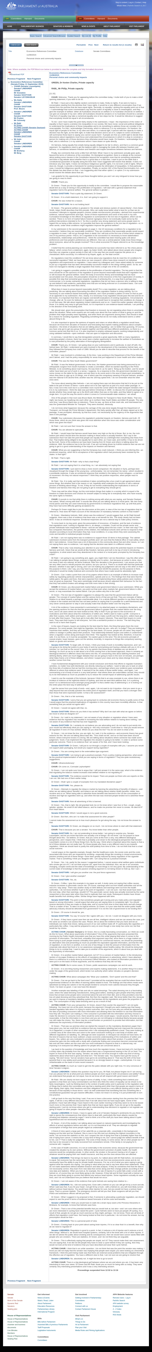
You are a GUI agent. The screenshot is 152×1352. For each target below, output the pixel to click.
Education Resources (46, 1306)
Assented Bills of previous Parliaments (53, 1325)
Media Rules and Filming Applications (90, 1330)
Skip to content (121, 2)
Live (80, 19)
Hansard (28, 19)
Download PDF (16, 74)
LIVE (7, 19)
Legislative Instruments (47, 1330)
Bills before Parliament (46, 1322)
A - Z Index (117, 1309)
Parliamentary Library (46, 1309)
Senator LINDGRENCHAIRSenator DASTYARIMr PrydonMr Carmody (23, 116)
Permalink (81, 45)
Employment (118, 1306)
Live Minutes (12, 1330)
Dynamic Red (12, 1303)
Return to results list (112, 45)
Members (11, 1333)
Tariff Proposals (44, 1327)
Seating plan (12, 1309)
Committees (16, 19)
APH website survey (121, 1303)
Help (144, 2)
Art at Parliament (81, 1325)
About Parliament (44, 1303)
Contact (138, 2)
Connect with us (81, 1306)
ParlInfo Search (119, 1301)
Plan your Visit (81, 1327)
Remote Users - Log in (122, 1298)
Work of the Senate (15, 1301)
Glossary (116, 1312)
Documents (39, 19)
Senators (11, 1306)
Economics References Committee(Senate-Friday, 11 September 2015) (27, 83)
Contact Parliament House (85, 1309)
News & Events (44, 1298)
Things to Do (80, 1322)
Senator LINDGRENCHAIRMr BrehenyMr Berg (23, 149)
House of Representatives (17, 1319)
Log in (131, 2)
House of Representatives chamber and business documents (17, 1325)
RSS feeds (117, 1315)
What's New (121, 6)
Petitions (78, 1303)
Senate (10, 1298)
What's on (79, 1319)
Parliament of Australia (32, 6)
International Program (46, 1312)
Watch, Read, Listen (46, 1301)
